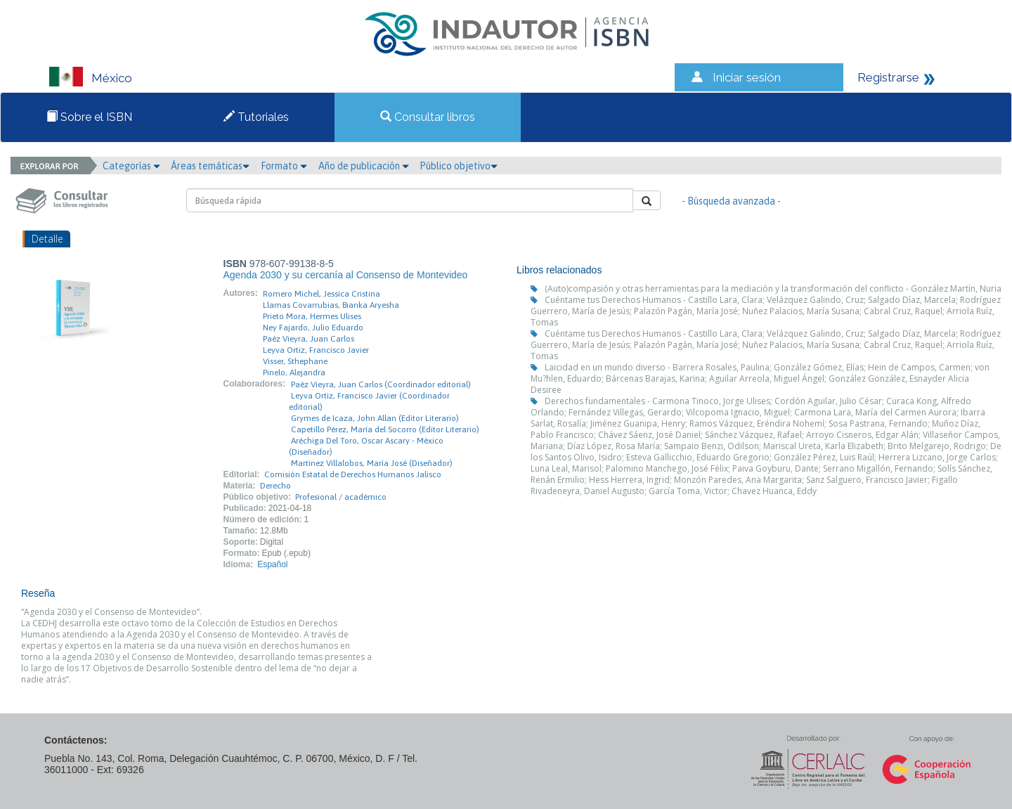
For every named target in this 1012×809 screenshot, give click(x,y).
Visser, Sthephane (295, 361)
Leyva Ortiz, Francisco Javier (316, 350)
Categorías (131, 165)
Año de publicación (363, 165)
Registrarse (888, 77)
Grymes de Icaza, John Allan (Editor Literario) (375, 418)
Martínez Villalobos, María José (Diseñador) (372, 463)
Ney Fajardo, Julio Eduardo (313, 327)
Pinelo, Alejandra (294, 372)
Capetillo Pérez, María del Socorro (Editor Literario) (385, 429)
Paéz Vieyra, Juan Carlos (308, 339)
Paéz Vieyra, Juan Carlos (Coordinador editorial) (381, 384)
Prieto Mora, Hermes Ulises (312, 316)
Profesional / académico (341, 497)
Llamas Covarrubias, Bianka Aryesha (331, 305)
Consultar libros (427, 117)
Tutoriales (256, 117)
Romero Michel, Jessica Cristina (321, 294)
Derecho (275, 486)
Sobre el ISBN (89, 117)
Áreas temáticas (210, 165)
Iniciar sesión (747, 77)
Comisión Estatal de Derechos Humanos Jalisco (352, 474)
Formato (284, 165)
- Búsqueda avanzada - (731, 201)
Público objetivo (459, 165)
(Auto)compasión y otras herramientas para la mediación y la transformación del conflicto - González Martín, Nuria (773, 289)
